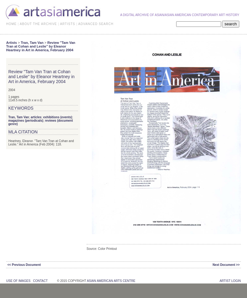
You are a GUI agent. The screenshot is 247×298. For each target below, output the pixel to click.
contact (40, 281)
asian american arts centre (111, 281)
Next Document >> (226, 265)
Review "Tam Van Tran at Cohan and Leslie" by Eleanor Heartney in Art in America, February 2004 (40, 46)
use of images (18, 281)
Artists (11, 42)
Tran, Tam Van (32, 42)
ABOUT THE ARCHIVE (38, 24)
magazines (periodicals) (25, 120)
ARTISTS (67, 24)
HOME (11, 24)
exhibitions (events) (57, 117)
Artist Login (230, 281)
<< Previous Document (24, 265)
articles (36, 117)
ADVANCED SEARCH (95, 24)
